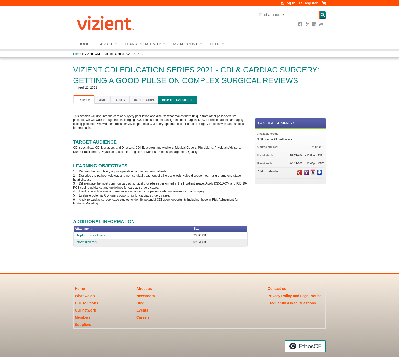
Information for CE (88, 242)
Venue (102, 100)
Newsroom (145, 296)
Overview (84, 100)
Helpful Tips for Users (90, 235)
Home (83, 44)
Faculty (120, 100)
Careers (143, 317)
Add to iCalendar (312, 172)
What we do (85, 296)
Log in (290, 3)
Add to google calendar (299, 172)
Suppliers (83, 325)
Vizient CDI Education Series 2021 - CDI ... (114, 54)
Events (142, 310)
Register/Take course (177, 100)
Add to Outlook (319, 172)
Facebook (300, 24)
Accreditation (144, 100)
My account (185, 44)
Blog (140, 303)
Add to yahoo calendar (306, 172)
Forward (321, 24)
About (106, 44)
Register (310, 3)
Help (215, 44)
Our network (85, 310)
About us (144, 288)
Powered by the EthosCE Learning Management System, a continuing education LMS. (305, 346)
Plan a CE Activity (143, 44)
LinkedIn (314, 24)
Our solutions (86, 303)
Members (82, 317)
